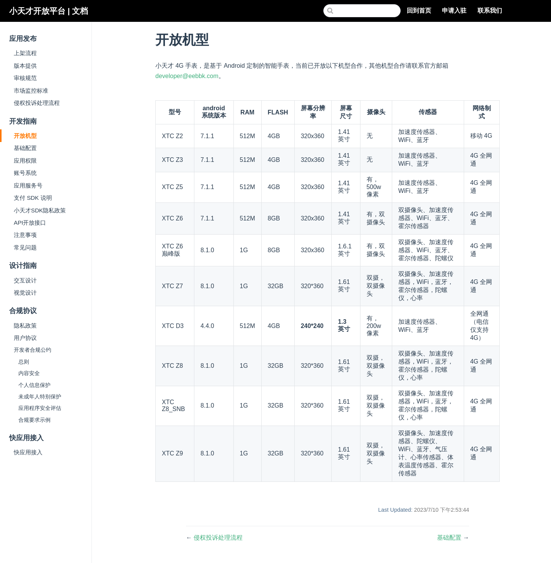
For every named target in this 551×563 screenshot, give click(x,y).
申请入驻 (455, 11)
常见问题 (25, 247)
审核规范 (25, 78)
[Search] (362, 10)
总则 (23, 362)
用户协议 (25, 338)
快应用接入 (28, 452)
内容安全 (29, 373)
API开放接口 (30, 222)
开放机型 (25, 135)
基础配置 (25, 148)
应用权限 (25, 160)
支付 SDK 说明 (33, 197)
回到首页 (420, 11)
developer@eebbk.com (186, 76)
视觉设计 (25, 292)
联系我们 (491, 11)
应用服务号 (28, 185)
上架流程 (25, 53)
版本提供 (25, 65)
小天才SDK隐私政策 (40, 210)
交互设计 (25, 280)
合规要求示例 (34, 420)
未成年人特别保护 (39, 397)
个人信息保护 (34, 385)
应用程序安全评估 (39, 408)
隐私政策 (25, 325)
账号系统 (25, 173)
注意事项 (25, 235)
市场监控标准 (31, 90)
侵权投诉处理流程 (37, 103)
